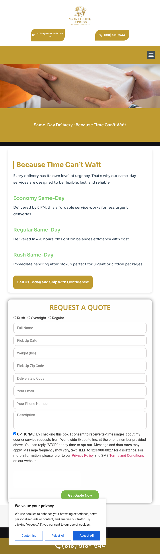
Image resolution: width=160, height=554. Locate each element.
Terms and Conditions (126, 455)
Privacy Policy (83, 455)
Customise (28, 535)
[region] (57, 522)
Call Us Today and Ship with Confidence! (53, 282)
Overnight (38, 318)
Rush (21, 318)
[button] (151, 55)
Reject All (57, 535)
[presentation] (47, 479)
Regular (58, 318)
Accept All (87, 535)
